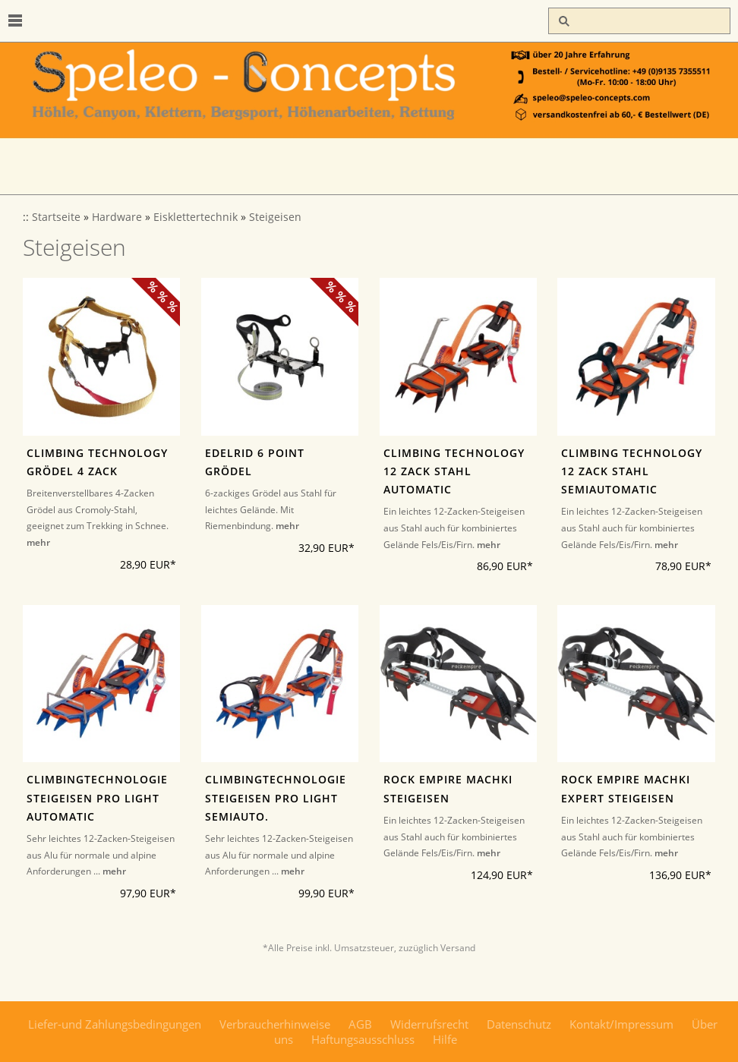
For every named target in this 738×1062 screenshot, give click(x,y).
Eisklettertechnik (195, 217)
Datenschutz (519, 1024)
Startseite (56, 217)
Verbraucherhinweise (274, 1024)
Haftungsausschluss (363, 1039)
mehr (38, 542)
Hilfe (445, 1039)
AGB (360, 1024)
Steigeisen (275, 217)
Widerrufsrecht (429, 1024)
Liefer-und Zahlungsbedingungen (114, 1024)
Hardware (117, 217)
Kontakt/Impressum (621, 1024)
